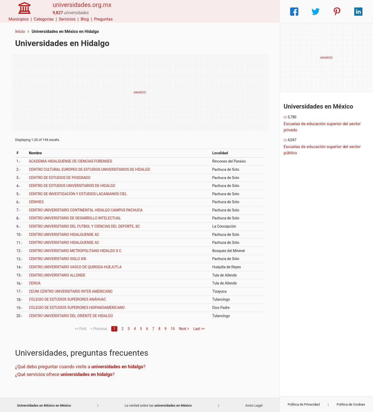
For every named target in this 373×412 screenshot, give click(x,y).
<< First (80, 327)
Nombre (36, 152)
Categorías (206, 11)
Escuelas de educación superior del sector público (322, 149)
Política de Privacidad (304, 404)
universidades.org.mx (79, 8)
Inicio (21, 30)
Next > (184, 327)
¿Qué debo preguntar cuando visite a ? (81, 365)
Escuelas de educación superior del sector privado (322, 126)
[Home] (23, 11)
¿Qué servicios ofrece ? (66, 373)
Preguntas (266, 11)
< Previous (99, 327)
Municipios (181, 11)
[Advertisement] (139, 91)
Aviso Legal (253, 404)
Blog (248, 11)
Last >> (199, 327)
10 (173, 327)
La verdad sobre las (158, 404)
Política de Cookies (351, 404)
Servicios (230, 11)
